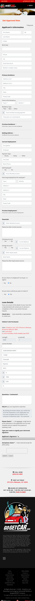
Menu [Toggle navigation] (30, 5)
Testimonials (10, 584)
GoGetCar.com (26, 589)
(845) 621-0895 (28, 1)
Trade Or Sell (10, 581)
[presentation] (17, 450)
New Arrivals (10, 577)
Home (9, 571)
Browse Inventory (10, 575)
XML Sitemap (25, 581)
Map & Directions (25, 575)
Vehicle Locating (10, 579)
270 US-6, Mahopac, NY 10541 (17, 482)
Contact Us (25, 573)
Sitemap (25, 579)
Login (4, 1)
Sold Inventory (25, 577)
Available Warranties (10, 583)
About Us (10, 573)
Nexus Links (25, 583)
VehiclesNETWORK (24, 591)
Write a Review (25, 571)
